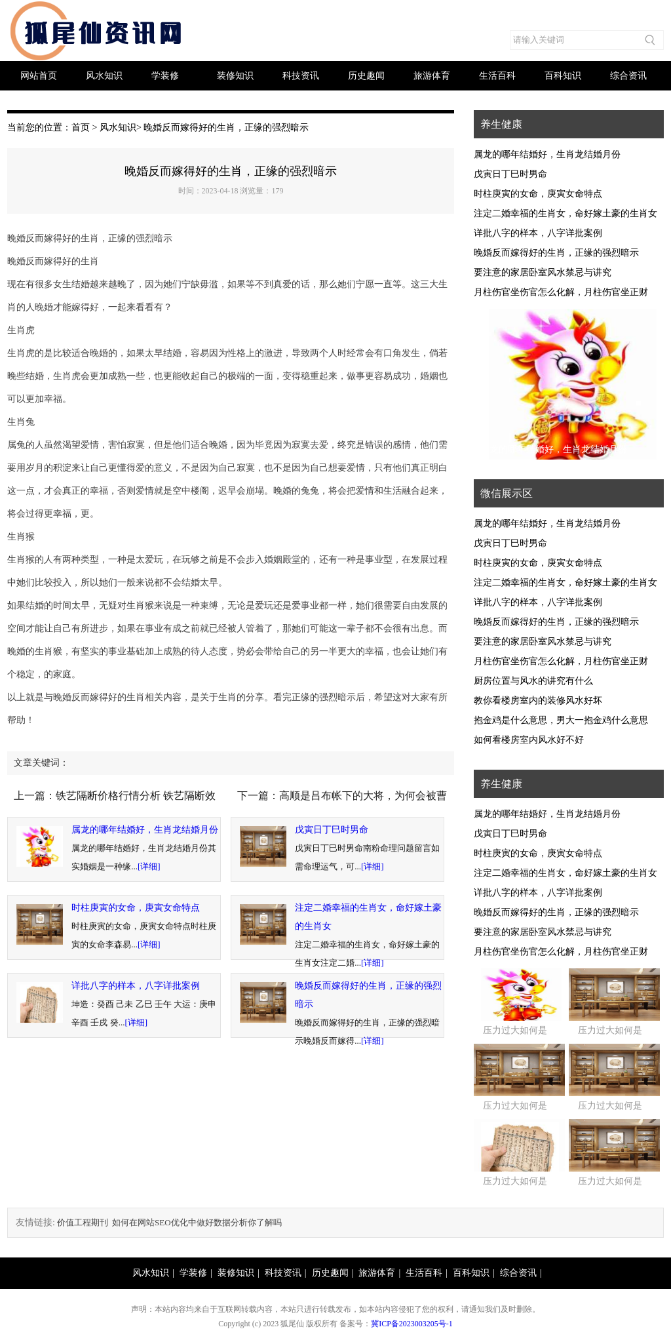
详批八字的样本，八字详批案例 (135, 986)
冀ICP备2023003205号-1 (412, 1323)
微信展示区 (506, 493)
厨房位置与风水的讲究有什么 (533, 681)
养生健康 (501, 124)
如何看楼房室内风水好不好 (529, 740)
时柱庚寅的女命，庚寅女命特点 (135, 908)
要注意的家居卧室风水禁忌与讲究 (542, 272)
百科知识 (563, 76)
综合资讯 (628, 76)
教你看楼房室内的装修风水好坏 (538, 700)
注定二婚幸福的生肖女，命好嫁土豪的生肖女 (565, 213)
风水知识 (104, 76)
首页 (80, 127)
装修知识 (235, 76)
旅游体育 (431, 76)
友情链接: (35, 1222)
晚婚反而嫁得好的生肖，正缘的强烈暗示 (556, 253)
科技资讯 (300, 76)
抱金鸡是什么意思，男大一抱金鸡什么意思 (561, 720)
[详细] (149, 866)
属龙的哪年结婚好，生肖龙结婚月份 (144, 830)
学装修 (165, 76)
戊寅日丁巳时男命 (331, 830)
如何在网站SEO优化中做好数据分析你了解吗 (197, 1222)
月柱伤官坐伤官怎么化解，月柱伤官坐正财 (561, 292)
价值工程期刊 (82, 1222)
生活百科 (497, 76)
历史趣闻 (366, 76)
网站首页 (38, 76)
